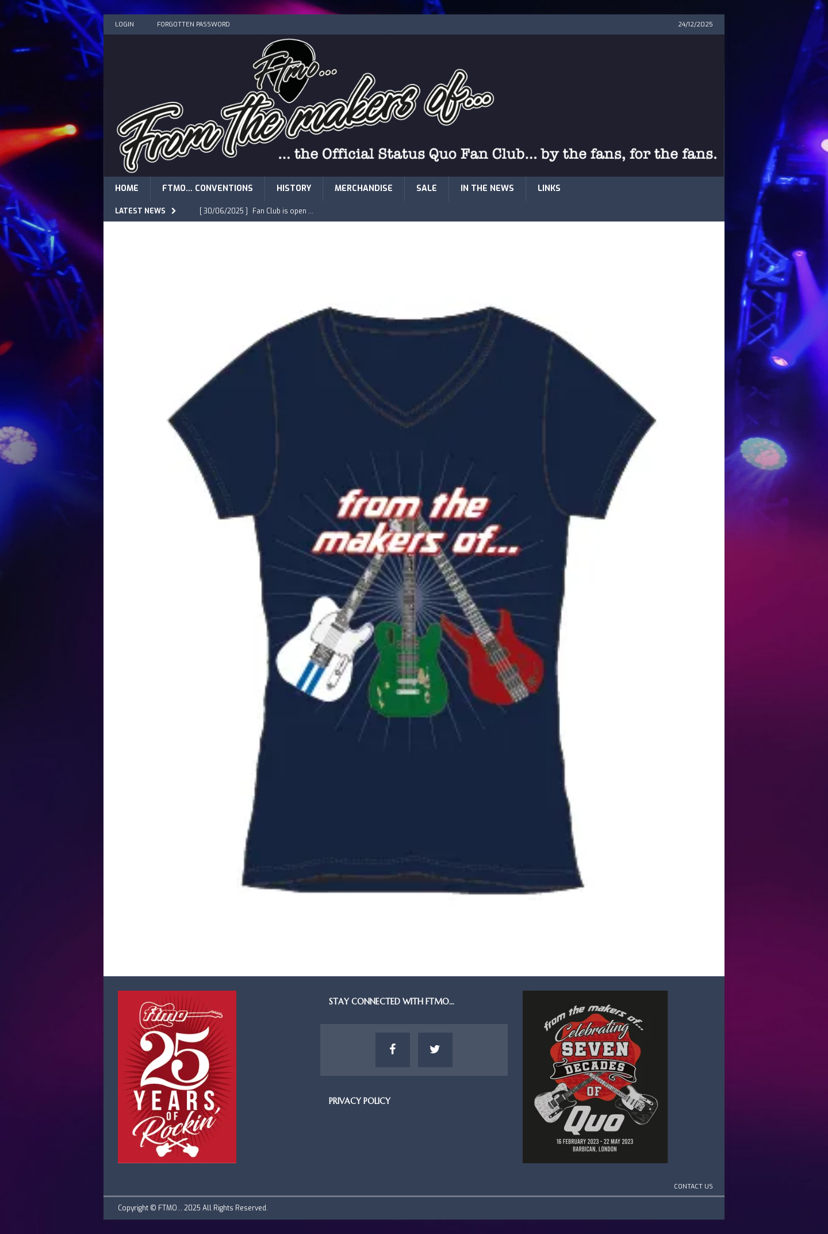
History (294, 188)
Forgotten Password (193, 24)
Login (124, 24)
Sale (426, 188)
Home (127, 188)
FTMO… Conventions (207, 188)
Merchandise (364, 188)
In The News (487, 188)
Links (549, 188)
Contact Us (693, 1186)
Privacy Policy (359, 1101)
